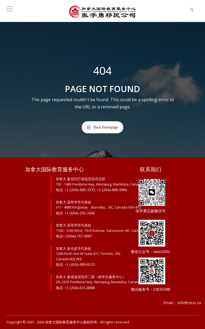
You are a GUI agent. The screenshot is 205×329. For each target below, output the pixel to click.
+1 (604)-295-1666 (79, 213)
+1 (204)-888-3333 (79, 190)
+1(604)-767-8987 (77, 236)
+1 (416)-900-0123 (79, 264)
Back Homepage (102, 127)
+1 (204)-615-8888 (79, 288)
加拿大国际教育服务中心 (64, 322)
